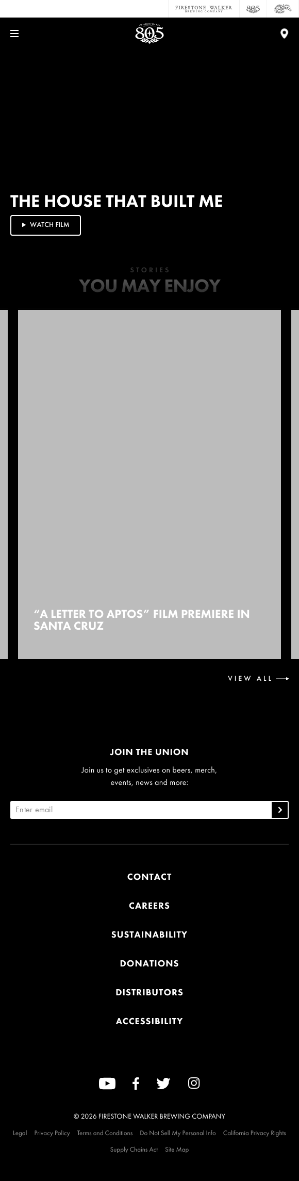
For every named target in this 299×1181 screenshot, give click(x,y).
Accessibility (150, 1021)
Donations (149, 964)
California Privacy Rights (254, 1132)
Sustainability (149, 935)
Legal (20, 1132)
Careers (149, 906)
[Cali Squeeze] (283, 9)
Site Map (177, 1149)
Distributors (149, 992)
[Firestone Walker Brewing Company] (204, 9)
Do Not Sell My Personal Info (178, 1132)
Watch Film (45, 224)
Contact (149, 877)
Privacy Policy (52, 1132)
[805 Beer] (253, 9)
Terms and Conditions (105, 1132)
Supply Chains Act (134, 1149)
